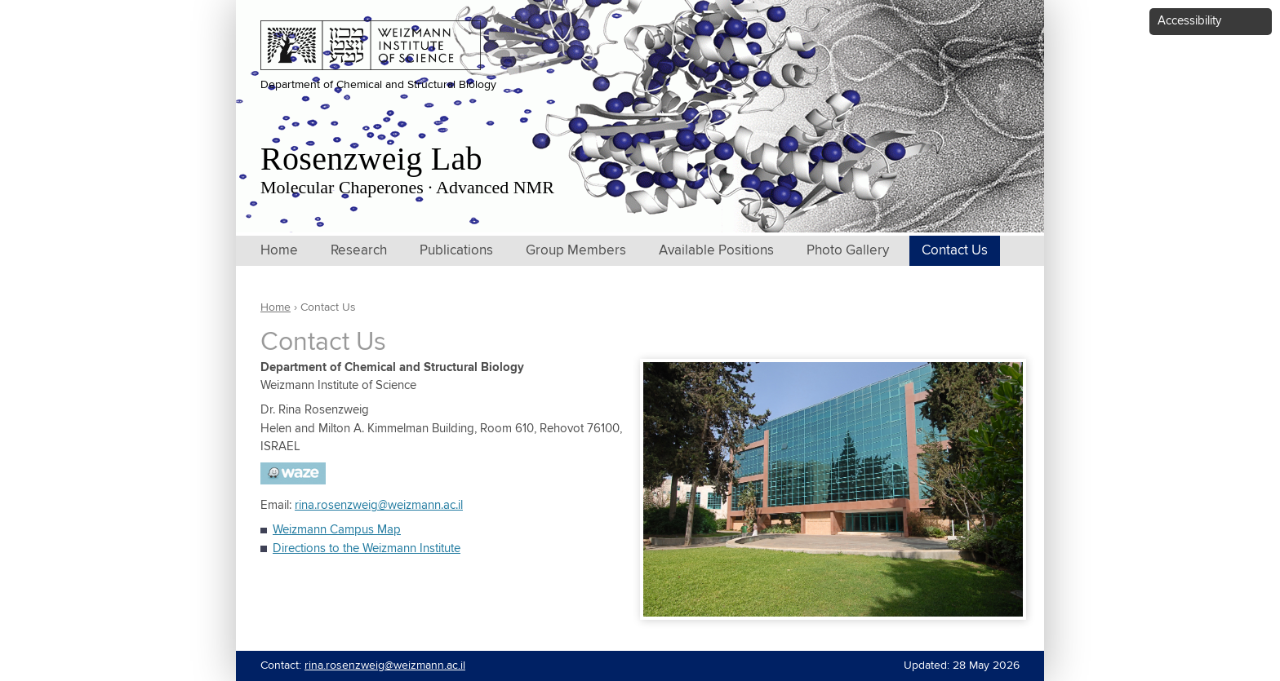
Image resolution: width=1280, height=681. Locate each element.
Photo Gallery (848, 250)
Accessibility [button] (1189, 21)
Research (359, 250)
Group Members (576, 250)
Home (279, 250)
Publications (456, 250)
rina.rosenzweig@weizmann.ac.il (379, 505)
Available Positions (716, 250)
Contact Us (955, 250)
